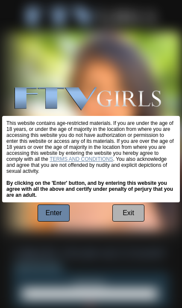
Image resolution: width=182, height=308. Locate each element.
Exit (128, 212)
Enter (53, 212)
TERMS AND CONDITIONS (81, 159)
